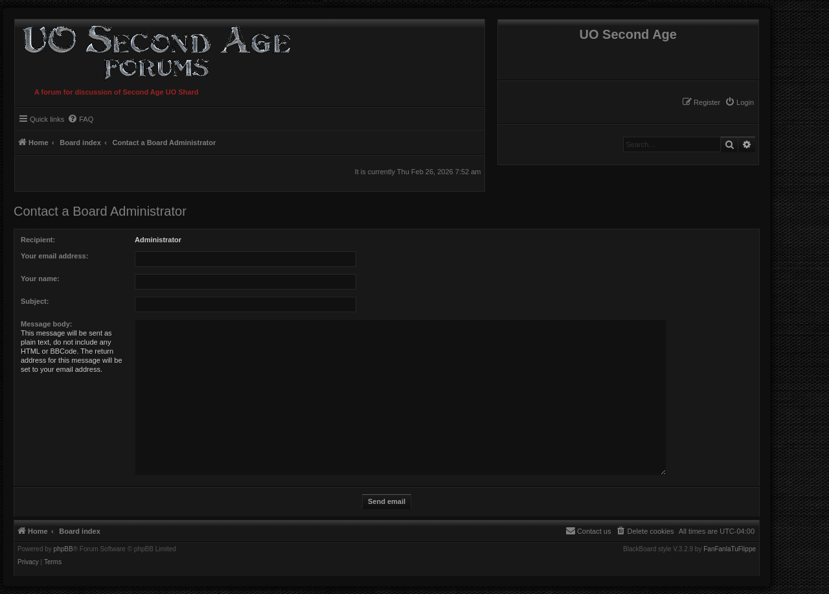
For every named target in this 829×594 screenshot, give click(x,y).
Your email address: (54, 256)
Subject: (35, 301)
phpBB (63, 549)
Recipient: (38, 240)
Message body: (46, 324)
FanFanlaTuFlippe (729, 549)
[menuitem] (739, 102)
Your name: (40, 278)
